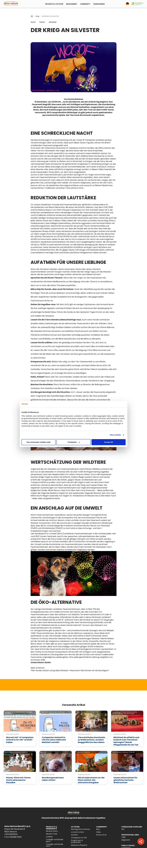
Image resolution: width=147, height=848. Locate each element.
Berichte (43, 752)
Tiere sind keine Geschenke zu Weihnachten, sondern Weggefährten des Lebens (91, 740)
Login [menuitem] (123, 837)
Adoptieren (95, 712)
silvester (53, 22)
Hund (33, 22)
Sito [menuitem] (123, 829)
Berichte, (21, 712)
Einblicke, (115, 713)
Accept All (108, 442)
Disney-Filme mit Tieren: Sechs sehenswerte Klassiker (18, 780)
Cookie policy (48, 423)
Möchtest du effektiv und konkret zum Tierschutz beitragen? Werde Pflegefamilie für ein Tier (126, 741)
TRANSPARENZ (99, 4)
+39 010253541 (11, 834)
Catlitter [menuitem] (49, 837)
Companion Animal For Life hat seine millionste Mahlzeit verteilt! (54, 740)
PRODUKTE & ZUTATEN (54, 4)
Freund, (88, 712)
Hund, (42, 712)
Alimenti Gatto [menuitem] (52, 831)
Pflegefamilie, (121, 712)
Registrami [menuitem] (125, 840)
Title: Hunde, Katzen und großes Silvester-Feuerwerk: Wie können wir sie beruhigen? (70, 670)
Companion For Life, (11, 712)
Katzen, (83, 712)
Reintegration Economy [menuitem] (80, 829)
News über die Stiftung (56, 712)
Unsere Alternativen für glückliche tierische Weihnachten (125, 780)
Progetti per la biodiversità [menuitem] (77, 841)
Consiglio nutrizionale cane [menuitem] (54, 845)
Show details (115, 435)
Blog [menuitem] (98, 829)
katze (42, 22)
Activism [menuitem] (74, 835)
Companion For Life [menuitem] (79, 838)
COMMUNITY (85, 4)
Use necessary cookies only (38, 442)
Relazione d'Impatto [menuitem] (79, 845)
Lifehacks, (129, 712)
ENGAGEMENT (71, 4)
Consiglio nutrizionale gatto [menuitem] (54, 840)
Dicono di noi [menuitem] (101, 835)
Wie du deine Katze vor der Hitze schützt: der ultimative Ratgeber (91, 780)
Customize (74, 442)
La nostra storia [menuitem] (77, 832)
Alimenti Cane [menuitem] (51, 834)
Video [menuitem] (98, 832)
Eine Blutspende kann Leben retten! (53, 779)
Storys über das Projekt (126, 713)
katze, (47, 712)
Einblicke (24, 752)
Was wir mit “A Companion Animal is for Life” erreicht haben (19, 740)
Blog (37, 16)
